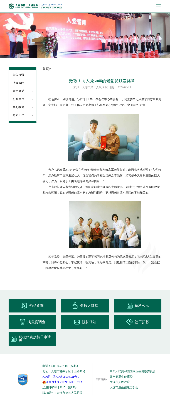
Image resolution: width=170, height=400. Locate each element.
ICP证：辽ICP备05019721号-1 (60, 376)
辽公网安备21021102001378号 (62, 382)
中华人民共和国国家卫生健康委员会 (133, 371)
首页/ (46, 69)
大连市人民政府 (120, 382)
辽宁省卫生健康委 (121, 376)
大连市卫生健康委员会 (124, 387)
